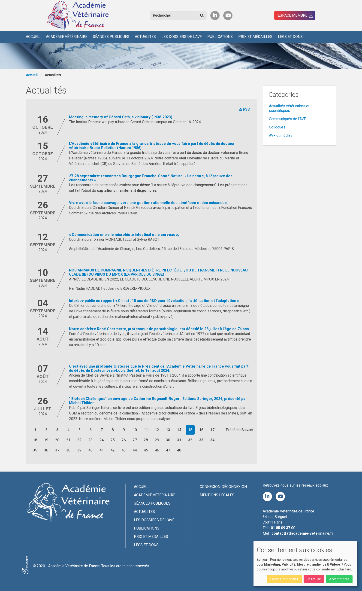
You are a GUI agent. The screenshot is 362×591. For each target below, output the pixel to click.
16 (201, 430)
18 (35, 440)
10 (135, 430)
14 (179, 430)
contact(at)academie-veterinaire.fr (302, 533)
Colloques (277, 127)
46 (157, 450)
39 (79, 450)
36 (46, 450)
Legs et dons (290, 36)
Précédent (234, 430)
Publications (220, 36)
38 (68, 450)
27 (135, 440)
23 (90, 440)
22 (79, 440)
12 (157, 430)
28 (146, 440)
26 (124, 440)
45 (146, 450)
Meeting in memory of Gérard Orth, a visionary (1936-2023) (120, 117)
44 (135, 450)
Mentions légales (217, 495)
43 (124, 450)
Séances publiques (111, 36)
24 (102, 440)
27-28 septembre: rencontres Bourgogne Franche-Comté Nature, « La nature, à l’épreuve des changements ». (150, 178)
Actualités (145, 36)
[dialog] (305, 563)
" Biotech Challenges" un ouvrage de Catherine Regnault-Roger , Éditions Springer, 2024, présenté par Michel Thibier (158, 400)
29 (157, 440)
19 (46, 440)
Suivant (247, 430)
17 (212, 430)
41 (102, 450)
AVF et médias (281, 135)
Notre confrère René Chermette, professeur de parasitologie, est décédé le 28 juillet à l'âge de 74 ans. (159, 329)
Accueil (33, 36)
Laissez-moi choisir (284, 579)
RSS (244, 109)
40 (90, 450)
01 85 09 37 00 (283, 528)
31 (179, 440)
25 (113, 440)
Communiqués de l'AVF (287, 119)
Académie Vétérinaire (66, 36)
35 (35, 450)
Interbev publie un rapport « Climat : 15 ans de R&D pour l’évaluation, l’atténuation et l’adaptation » (154, 301)
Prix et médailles (255, 36)
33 (201, 440)
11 (146, 430)
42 (113, 450)
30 (168, 440)
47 (168, 450)
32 (190, 440)
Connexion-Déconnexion (223, 486)
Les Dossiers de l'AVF (181, 36)
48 (179, 450)
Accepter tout (339, 579)
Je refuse (314, 579)
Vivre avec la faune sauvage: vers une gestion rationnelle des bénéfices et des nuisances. (148, 203)
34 (212, 440)
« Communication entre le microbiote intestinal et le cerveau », (124, 234)
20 (57, 440)
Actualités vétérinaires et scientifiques (289, 108)
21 (68, 440)
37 (57, 450)
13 (168, 430)
